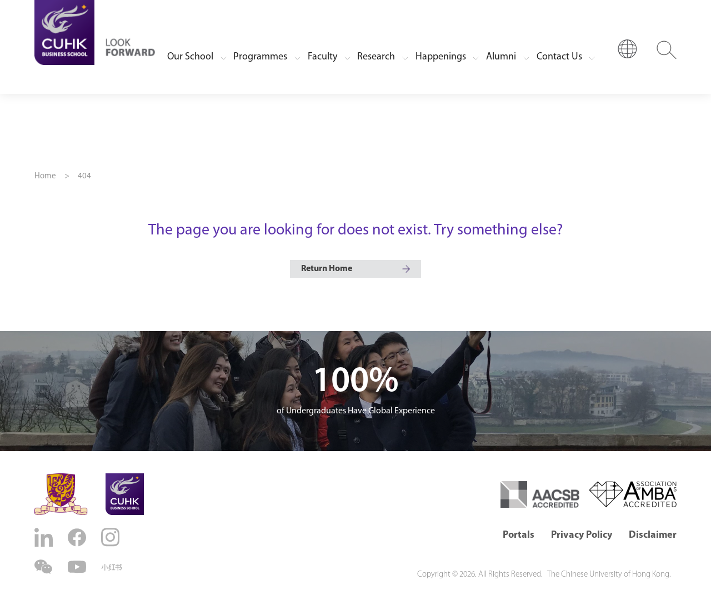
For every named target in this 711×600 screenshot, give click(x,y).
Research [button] (376, 57)
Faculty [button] (322, 57)
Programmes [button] (260, 57)
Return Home (326, 268)
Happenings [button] (440, 57)
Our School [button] (190, 57)
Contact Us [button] (559, 57)
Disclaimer (653, 535)
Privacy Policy (581, 535)
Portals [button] (518, 535)
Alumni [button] (501, 57)
